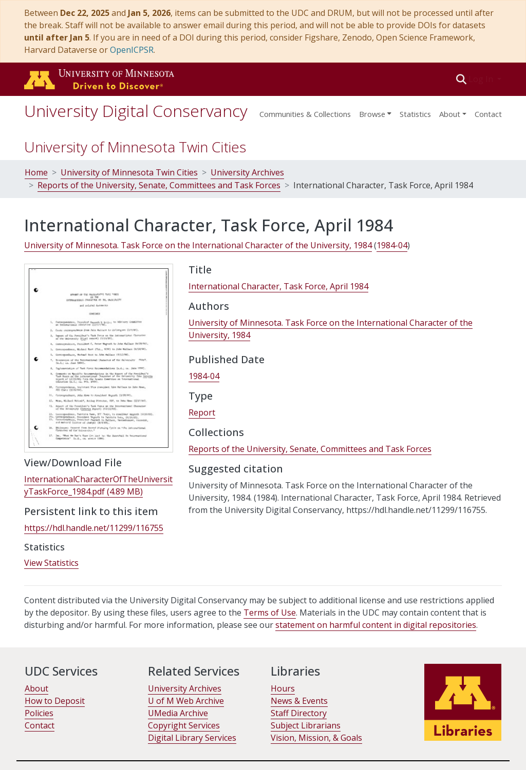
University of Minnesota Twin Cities (135, 146)
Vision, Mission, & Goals (316, 737)
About (36, 688)
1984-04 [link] (392, 245)
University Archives (247, 172)
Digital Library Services (192, 737)
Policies (39, 713)
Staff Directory (299, 713)
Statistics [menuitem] (415, 114)
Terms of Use (269, 612)
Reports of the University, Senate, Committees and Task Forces (158, 185)
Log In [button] (481, 79)
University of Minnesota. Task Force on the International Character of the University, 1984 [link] (198, 245)
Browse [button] (372, 114)
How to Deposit (55, 700)
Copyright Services (184, 725)
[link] (98, 485)
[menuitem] (375, 111)
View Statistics (51, 562)
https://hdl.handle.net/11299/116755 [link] (93, 528)
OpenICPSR (132, 49)
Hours (283, 688)
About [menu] (449, 114)
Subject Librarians (306, 725)
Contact (488, 114)
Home (36, 172)
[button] (461, 79)
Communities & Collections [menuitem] (305, 114)
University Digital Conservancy (136, 111)
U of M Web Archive (186, 700)
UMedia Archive (178, 713)
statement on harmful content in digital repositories (375, 624)
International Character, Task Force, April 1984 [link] (278, 286)
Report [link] (202, 412)
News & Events (299, 700)
